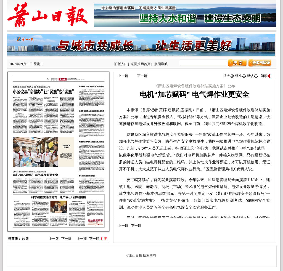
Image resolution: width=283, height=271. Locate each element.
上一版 (54, 239)
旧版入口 (121, 64)
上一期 (82, 239)
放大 (228, 76)
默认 (252, 76)
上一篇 (123, 76)
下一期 (94, 239)
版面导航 (161, 64)
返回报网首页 (140, 64)
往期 (104, 239)
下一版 (66, 239)
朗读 (266, 76)
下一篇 (142, 76)
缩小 (240, 76)
